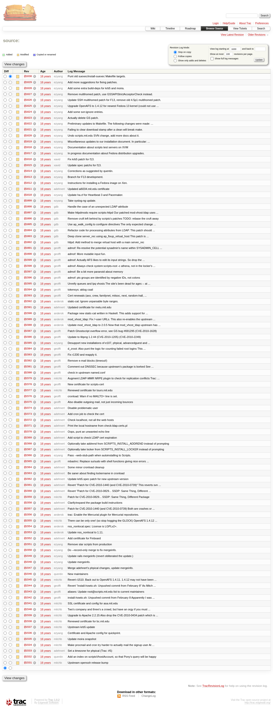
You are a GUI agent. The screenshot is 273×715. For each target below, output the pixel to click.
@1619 (28, 142)
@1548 (28, 567)
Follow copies (183, 56)
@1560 (28, 495)
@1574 (28, 411)
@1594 (28, 292)
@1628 (28, 88)
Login (216, 23)
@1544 (28, 591)
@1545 (28, 585)
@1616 (28, 160)
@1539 (28, 621)
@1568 (28, 447)
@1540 (28, 615)
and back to (254, 49)
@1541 (28, 609)
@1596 (28, 280)
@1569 (28, 441)
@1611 (28, 190)
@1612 (28, 184)
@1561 (28, 489)
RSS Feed (128, 701)
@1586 (28, 339)
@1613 (28, 178)
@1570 (28, 435)
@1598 (28, 268)
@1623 (28, 118)
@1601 (28, 250)
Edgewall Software (48, 708)
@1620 (28, 136)
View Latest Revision (232, 34)
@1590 (28, 316)
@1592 (28, 304)
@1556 (28, 519)
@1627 (28, 94)
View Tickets (240, 28)
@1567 (28, 453)
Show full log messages (224, 58)
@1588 (28, 327)
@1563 (28, 477)
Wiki (152, 28)
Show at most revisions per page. (231, 54)
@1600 (28, 256)
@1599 (28, 262)
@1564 (28, 471)
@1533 (28, 656)
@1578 (28, 387)
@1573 (28, 417)
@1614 (28, 172)
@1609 (28, 202)
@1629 (28, 82)
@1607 (28, 214)
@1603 (28, 238)
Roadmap (190, 28)
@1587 (28, 333)
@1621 (28, 130)
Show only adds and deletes (190, 60)
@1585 (28, 345)
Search (261, 28)
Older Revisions (257, 34)
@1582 (28, 363)
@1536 (28, 638)
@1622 (28, 124)
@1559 (28, 501)
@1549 (28, 561)
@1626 (28, 100)
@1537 (28, 633)
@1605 (28, 226)
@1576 (28, 399)
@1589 (28, 321)
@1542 (28, 603)
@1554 (28, 531)
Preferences (262, 23)
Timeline (170, 28)
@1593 (28, 298)
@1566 (28, 459)
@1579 (28, 381)
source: (11, 40)
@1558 (28, 507)
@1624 (28, 112)
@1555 (28, 525)
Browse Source (214, 28)
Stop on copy (182, 52)
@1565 (28, 465)
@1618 (28, 148)
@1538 (28, 627)
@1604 (28, 232)
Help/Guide (229, 23)
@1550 (28, 555)
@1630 (28, 76)
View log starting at (226, 49)
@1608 (28, 208)
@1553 (28, 537)
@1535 (28, 644)
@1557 (28, 513)
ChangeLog (148, 701)
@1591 (28, 310)
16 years (45, 76)
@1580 (28, 375)
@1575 (28, 405)
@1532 (28, 662)
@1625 (28, 106)
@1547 (28, 573)
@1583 (28, 357)
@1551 (28, 549)
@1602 (28, 244)
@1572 (28, 423)
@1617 (28, 154)
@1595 (28, 286)
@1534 (28, 650)
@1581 (28, 369)
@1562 (28, 483)
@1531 (28, 668)
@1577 (28, 393)
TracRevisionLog (213, 691)
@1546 (28, 579)
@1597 (28, 274)
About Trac (245, 23)
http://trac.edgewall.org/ (258, 708)
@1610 (28, 196)
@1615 (28, 166)
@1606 (28, 220)
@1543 (28, 597)
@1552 (28, 543)
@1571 (28, 429)
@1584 (28, 351)
